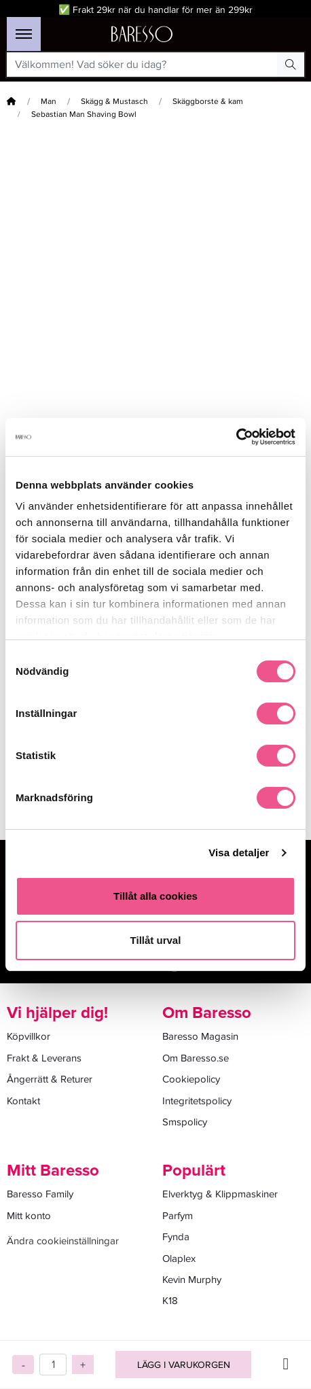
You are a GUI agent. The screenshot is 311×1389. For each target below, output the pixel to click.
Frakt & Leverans (44, 1058)
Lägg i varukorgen (183, 1365)
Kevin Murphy (191, 1279)
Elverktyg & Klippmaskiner (220, 1194)
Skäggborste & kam (207, 101)
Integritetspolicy (197, 1101)
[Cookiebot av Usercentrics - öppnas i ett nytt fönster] (236, 437)
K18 (170, 1301)
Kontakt (23, 1101)
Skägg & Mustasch (114, 101)
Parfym (177, 1216)
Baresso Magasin (200, 1036)
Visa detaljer (238, 852)
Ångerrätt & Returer (49, 1079)
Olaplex (179, 1258)
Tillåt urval (155, 940)
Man (48, 101)
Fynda (175, 1237)
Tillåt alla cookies (155, 896)
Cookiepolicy (191, 1079)
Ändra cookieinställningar (63, 1241)
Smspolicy (184, 1122)
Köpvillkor (28, 1036)
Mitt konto (29, 1216)
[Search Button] (290, 64)
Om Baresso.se (195, 1058)
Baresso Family (40, 1194)
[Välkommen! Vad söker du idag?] (142, 64)
